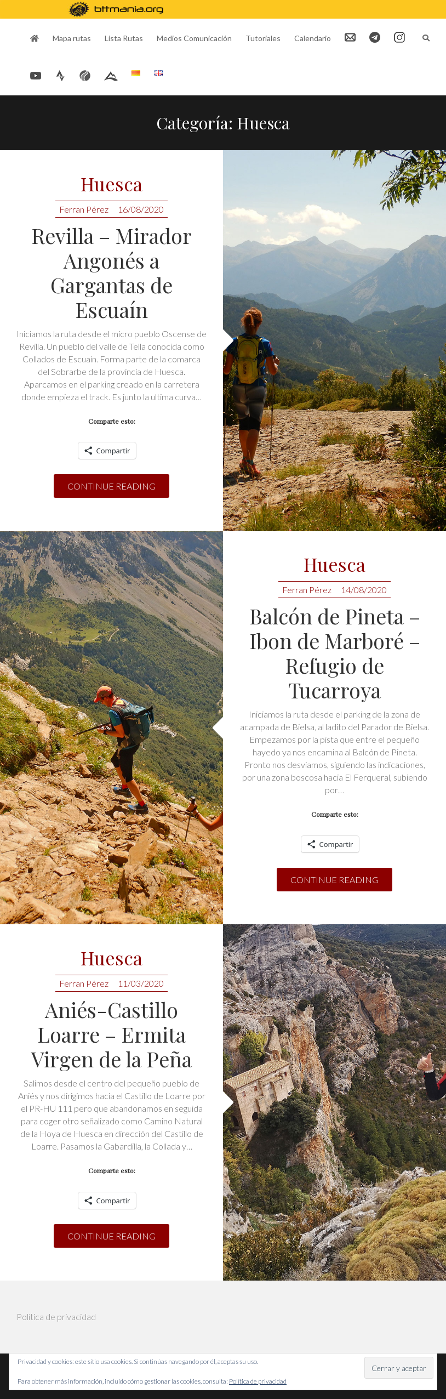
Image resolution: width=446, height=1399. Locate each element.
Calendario (312, 38)
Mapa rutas (72, 38)
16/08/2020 (141, 209)
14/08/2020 (364, 589)
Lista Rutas (124, 38)
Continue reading (111, 486)
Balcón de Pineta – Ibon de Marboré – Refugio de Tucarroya (334, 653)
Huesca (111, 184)
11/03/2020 (141, 983)
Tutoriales (263, 38)
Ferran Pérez (83, 209)
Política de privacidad (56, 1316)
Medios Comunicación (194, 38)
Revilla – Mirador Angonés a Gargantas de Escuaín (111, 272)
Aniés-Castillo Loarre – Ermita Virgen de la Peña (111, 1034)
